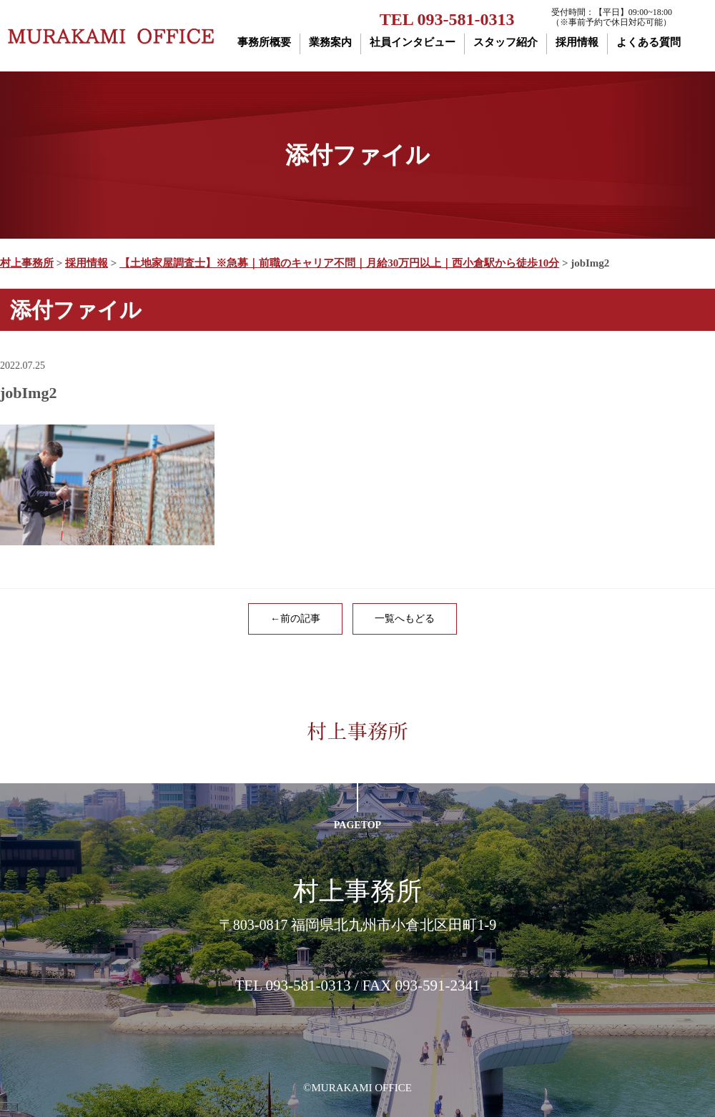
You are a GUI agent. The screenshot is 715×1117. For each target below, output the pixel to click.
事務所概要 (264, 42)
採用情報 (577, 42)
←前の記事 (295, 618)
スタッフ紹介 (505, 42)
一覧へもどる (405, 618)
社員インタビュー (412, 42)
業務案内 (330, 42)
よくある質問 (648, 42)
